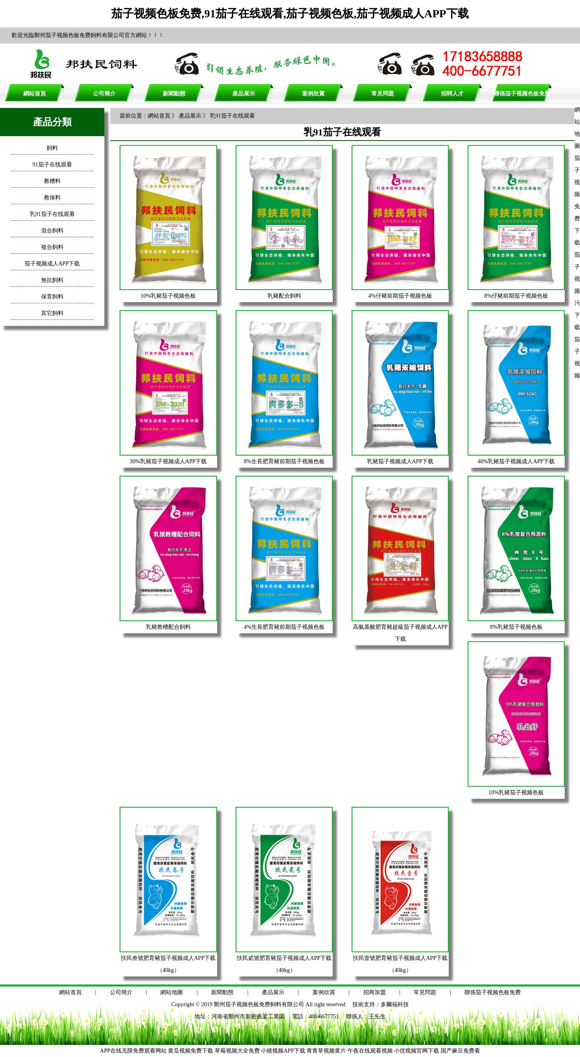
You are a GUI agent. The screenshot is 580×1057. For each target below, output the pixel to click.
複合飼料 (52, 247)
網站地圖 (171, 992)
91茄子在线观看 (52, 165)
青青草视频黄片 (326, 1051)
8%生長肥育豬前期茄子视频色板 (284, 461)
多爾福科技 (395, 1004)
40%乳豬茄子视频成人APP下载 (516, 461)
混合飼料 (52, 231)
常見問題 (382, 94)
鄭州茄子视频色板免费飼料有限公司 (259, 1004)
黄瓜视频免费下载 (190, 1051)
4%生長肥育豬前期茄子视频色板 (284, 627)
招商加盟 (374, 992)
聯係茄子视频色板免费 (522, 94)
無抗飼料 (52, 280)
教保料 (52, 198)
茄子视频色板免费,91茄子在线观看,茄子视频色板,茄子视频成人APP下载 (289, 13)
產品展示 (243, 94)
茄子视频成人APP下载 (52, 264)
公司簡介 (104, 94)
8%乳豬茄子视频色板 (516, 627)
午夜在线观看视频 (370, 1051)
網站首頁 (34, 94)
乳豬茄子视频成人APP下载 (400, 461)
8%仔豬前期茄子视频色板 (516, 296)
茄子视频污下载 (577, 291)
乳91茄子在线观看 (52, 214)
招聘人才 (452, 94)
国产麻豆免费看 (460, 1051)
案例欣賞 (313, 94)
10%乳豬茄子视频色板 (168, 296)
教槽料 (52, 181)
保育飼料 (52, 297)
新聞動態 (174, 94)
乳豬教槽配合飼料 (168, 627)
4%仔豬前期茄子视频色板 (400, 296)
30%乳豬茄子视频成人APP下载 (168, 461)
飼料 (52, 148)
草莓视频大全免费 (237, 1051)
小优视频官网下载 (416, 1051)
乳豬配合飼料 (284, 296)
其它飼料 (52, 313)
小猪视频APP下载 (283, 1051)
